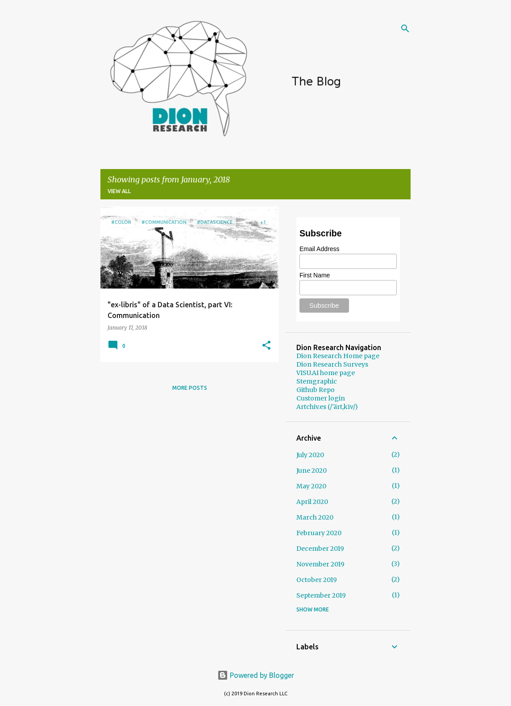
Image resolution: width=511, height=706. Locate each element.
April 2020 (312, 502)
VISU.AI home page (325, 373)
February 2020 (318, 533)
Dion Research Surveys (332, 364)
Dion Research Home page (337, 356)
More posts (189, 388)
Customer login (320, 398)
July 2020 (310, 455)
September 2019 (321, 595)
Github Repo (315, 390)
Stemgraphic (316, 381)
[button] (266, 345)
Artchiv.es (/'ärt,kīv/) (327, 407)
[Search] (405, 28)
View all (119, 191)
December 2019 (320, 549)
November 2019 (320, 564)
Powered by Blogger (255, 675)
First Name (314, 275)
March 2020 (314, 517)
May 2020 (311, 486)
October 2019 (316, 580)
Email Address (319, 248)
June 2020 (311, 471)
